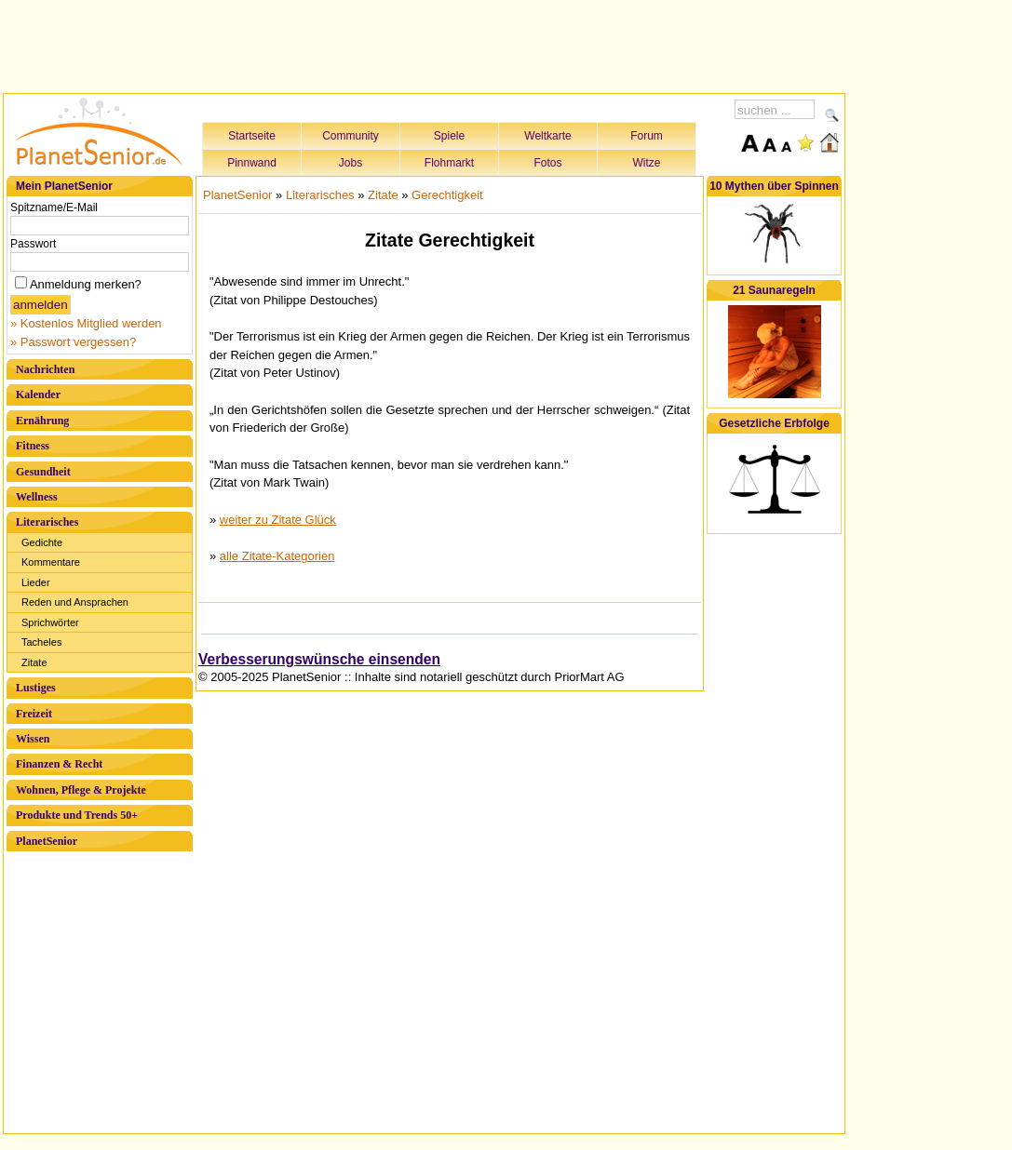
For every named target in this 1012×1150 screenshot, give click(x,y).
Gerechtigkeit (447, 195)
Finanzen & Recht (59, 763)
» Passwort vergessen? (73, 342)
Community (350, 135)
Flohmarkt (449, 162)
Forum (646, 135)
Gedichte (41, 542)
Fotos (547, 162)
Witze (647, 162)
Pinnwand (252, 162)
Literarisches (47, 521)
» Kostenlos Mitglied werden (86, 323)
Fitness (32, 445)
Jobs (350, 162)
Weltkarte (547, 135)
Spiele (449, 135)
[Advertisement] (424, 44)
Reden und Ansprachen (74, 602)
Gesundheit (43, 471)
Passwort (33, 243)
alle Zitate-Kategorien (277, 556)
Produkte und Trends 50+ (77, 815)
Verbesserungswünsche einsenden (319, 659)
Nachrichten (45, 369)
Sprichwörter (50, 622)
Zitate (34, 662)
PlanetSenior (46, 841)
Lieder (35, 582)
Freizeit (34, 713)
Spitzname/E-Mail (54, 207)
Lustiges (36, 687)
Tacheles (41, 642)
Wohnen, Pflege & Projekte (81, 789)
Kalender (38, 394)
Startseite (252, 135)
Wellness (37, 496)
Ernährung (42, 420)
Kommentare (50, 562)
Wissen (32, 738)
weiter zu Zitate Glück (278, 520)
